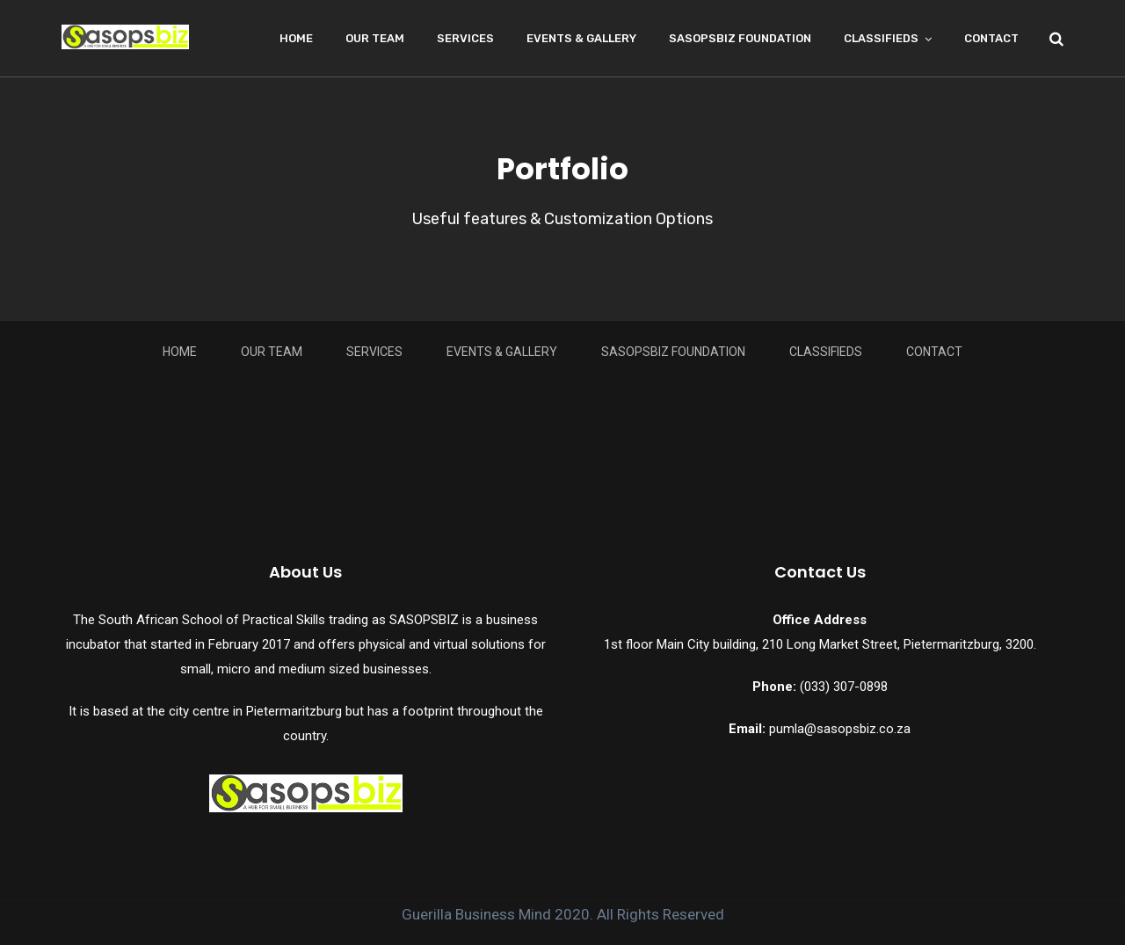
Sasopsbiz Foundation (740, 38)
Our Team (374, 38)
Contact (991, 38)
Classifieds (881, 38)
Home (296, 38)
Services (465, 38)
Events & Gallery (581, 38)
